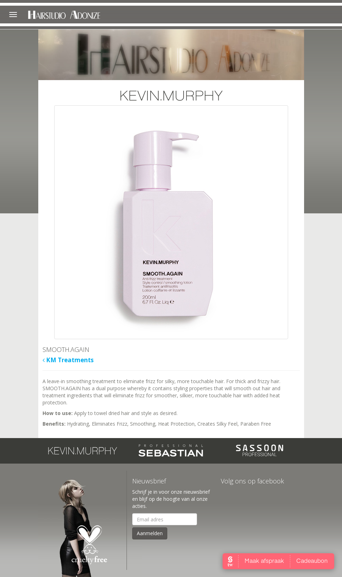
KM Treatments (68, 360)
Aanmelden (150, 533)
